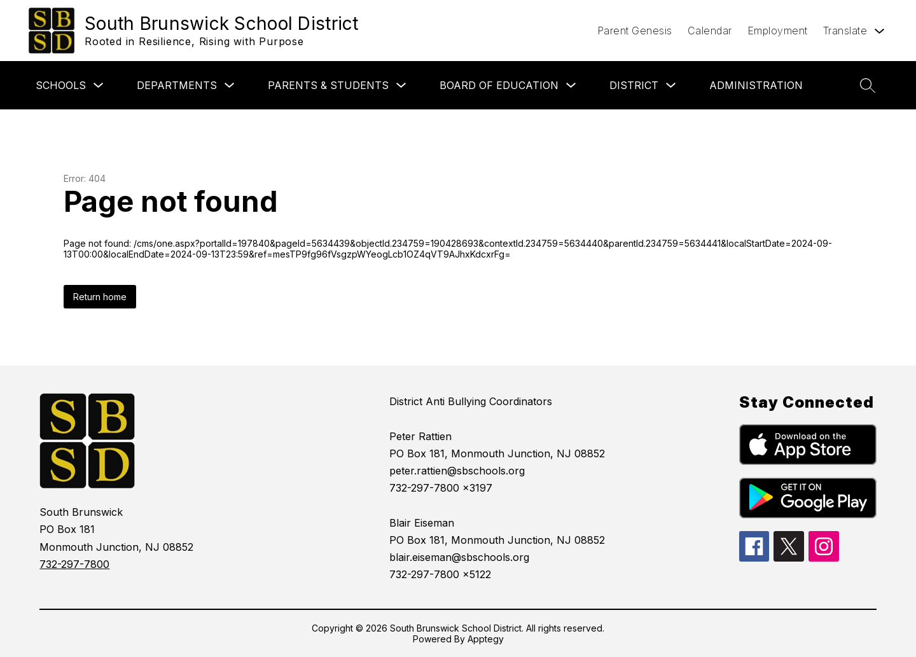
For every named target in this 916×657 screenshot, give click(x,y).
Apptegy (486, 638)
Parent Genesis (634, 30)
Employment (777, 30)
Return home (100, 296)
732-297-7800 (74, 564)
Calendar (710, 30)
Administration (756, 85)
